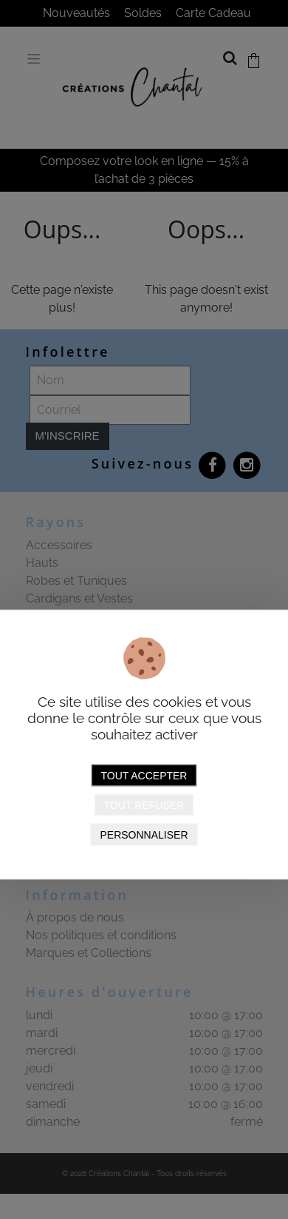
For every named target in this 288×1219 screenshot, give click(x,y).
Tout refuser (144, 805)
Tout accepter (144, 776)
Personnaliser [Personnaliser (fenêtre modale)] (144, 835)
